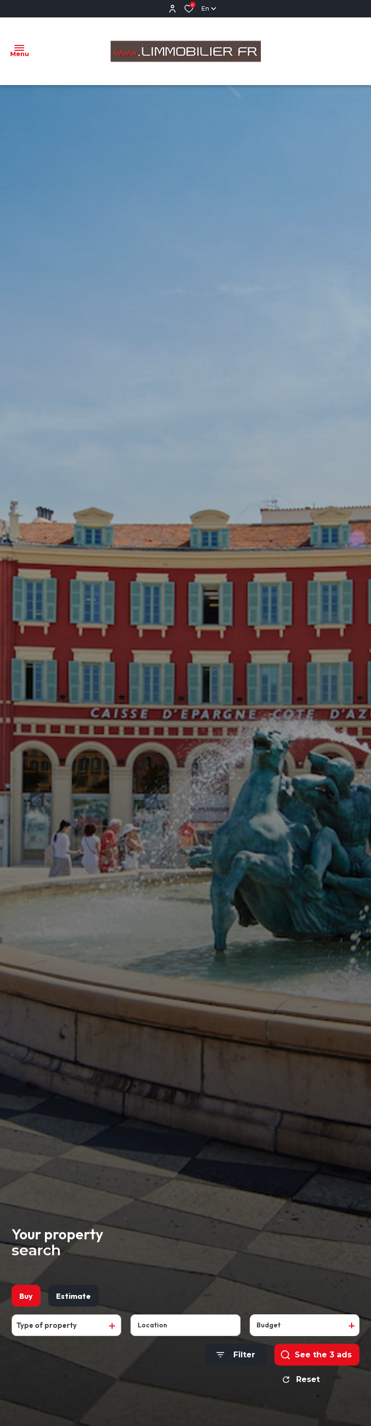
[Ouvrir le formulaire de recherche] (236, 1360)
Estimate (73, 1301)
